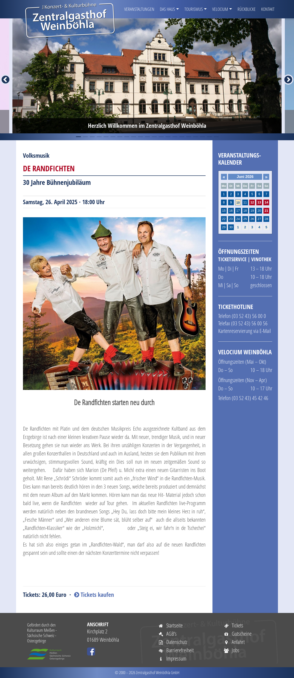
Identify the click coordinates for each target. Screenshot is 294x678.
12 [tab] (154, 136)
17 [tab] (188, 136)
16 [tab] (181, 136)
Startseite (170, 625)
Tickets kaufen (94, 594)
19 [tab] (202, 136)
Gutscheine (237, 633)
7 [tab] (119, 136)
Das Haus (167, 9)
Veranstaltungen (139, 9)
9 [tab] (133, 136)
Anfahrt (234, 642)
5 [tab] (105, 136)
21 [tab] (216, 136)
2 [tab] (85, 136)
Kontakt (267, 9)
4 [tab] (98, 136)
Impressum (172, 658)
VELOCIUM (220, 9)
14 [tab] (167, 136)
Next (285, 76)
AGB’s (167, 633)
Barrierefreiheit (176, 650)
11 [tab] (147, 136)
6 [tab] (112, 136)
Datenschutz (172, 642)
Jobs (231, 650)
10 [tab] (140, 136)
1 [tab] (78, 136)
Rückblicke (246, 9)
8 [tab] (126, 136)
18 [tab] (195, 136)
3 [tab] (92, 136)
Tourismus (193, 9)
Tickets (233, 625)
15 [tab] (174, 136)
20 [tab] (209, 136)
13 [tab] (160, 136)
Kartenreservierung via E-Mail (244, 331)
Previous (2, 76)
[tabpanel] (147, 75)
